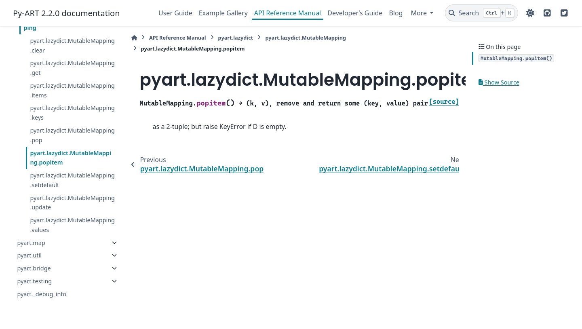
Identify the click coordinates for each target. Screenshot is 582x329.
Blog (396, 12)
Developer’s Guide (354, 12)
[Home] (134, 38)
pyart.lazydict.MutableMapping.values (72, 225)
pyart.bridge (34, 268)
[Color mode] (530, 13)
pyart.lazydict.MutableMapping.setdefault (72, 180)
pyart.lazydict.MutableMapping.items (72, 90)
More (419, 12)
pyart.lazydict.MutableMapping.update (72, 202)
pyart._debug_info (41, 294)
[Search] (481, 12)
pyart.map (31, 243)
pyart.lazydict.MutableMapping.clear (72, 45)
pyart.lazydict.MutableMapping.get (72, 67)
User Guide (175, 12)
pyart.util (29, 255)
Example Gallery (223, 12)
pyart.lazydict (235, 37)
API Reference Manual (287, 12)
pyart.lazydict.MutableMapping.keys (72, 112)
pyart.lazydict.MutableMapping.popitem (70, 158)
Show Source (499, 82)
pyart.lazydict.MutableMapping (305, 37)
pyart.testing (34, 281)
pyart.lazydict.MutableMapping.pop (72, 135)
